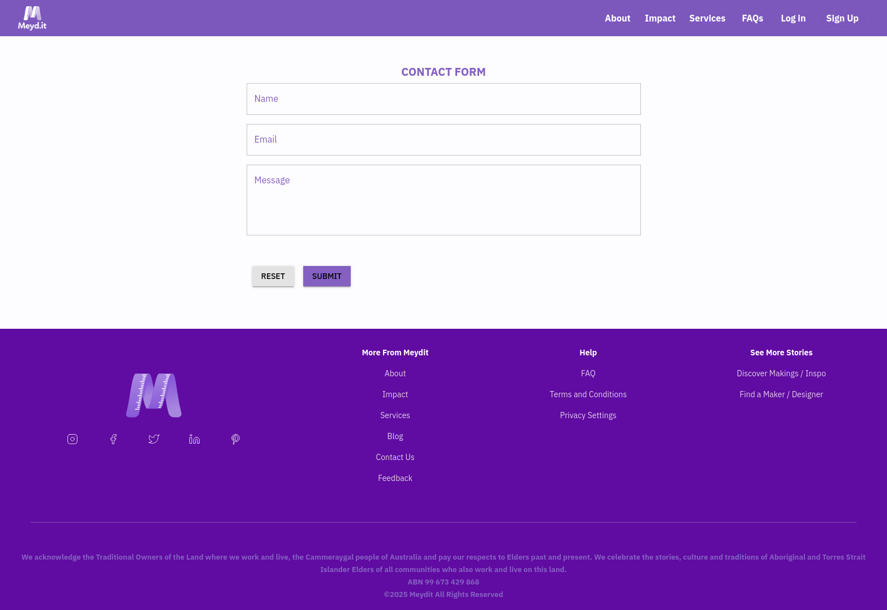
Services (707, 18)
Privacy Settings (588, 415)
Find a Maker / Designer (781, 394)
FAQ (588, 373)
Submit (327, 276)
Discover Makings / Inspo (781, 373)
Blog (395, 436)
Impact (660, 18)
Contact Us (395, 457)
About (618, 18)
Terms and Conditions (588, 394)
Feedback (395, 478)
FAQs (752, 18)
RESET (273, 276)
